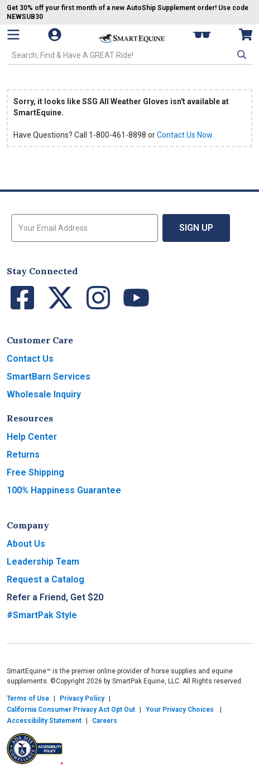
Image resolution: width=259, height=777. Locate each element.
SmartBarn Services (48, 376)
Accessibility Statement (44, 721)
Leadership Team (43, 561)
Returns (23, 454)
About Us (26, 543)
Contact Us (30, 358)
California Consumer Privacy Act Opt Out (71, 709)
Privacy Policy (82, 698)
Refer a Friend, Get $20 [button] (55, 597)
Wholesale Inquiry (44, 394)
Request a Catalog (45, 579)
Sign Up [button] (196, 227)
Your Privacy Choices (180, 709)
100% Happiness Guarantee (64, 490)
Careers (104, 721)
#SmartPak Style (42, 615)
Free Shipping (35, 472)
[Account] (60, 35)
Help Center (32, 436)
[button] (240, 54)
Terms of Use (28, 698)
